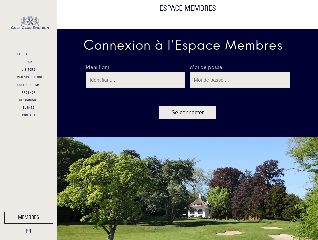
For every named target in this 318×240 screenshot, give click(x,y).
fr (29, 231)
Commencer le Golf (28, 77)
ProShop (29, 93)
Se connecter (187, 112)
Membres (28, 217)
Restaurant (28, 100)
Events (28, 108)
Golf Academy (28, 85)
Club (28, 62)
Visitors (28, 70)
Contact (28, 115)
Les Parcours (28, 54)
